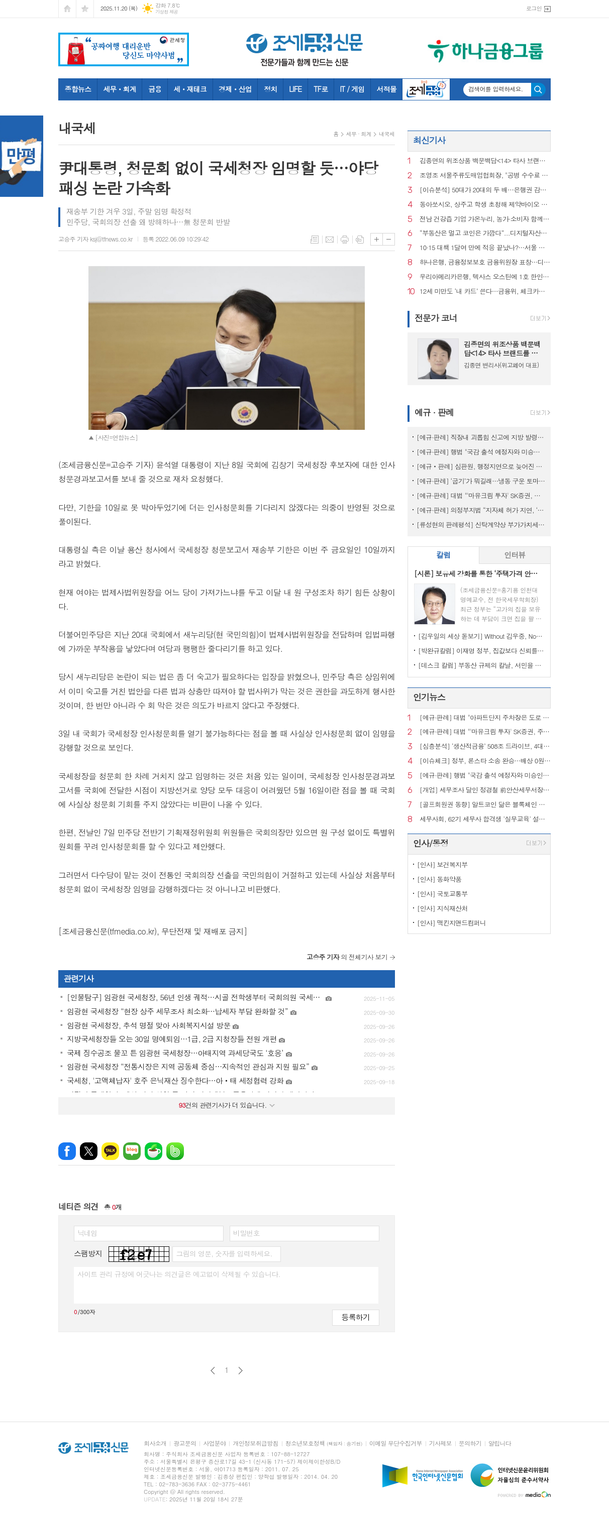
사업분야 (214, 1443)
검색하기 (538, 89)
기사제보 (440, 1443)
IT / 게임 (352, 89)
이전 (213, 1370)
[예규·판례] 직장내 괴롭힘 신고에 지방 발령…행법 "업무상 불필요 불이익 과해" (481, 437)
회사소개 (155, 1443)
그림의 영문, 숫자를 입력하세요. (224, 1253)
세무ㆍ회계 (119, 89)
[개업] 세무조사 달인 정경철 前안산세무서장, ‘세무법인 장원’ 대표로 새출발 (485, 790)
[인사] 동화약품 (439, 879)
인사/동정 (430, 843)
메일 (330, 240)
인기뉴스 (429, 697)
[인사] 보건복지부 (442, 864)
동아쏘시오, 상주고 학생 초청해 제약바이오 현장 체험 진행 (485, 204)
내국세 (386, 134)
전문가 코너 (436, 318)
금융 (154, 89)
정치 (270, 89)
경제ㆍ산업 (235, 89)
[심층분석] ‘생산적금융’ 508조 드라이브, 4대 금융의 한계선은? (485, 746)
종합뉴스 (78, 89)
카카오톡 (110, 1151)
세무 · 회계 (358, 134)
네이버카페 (153, 1151)
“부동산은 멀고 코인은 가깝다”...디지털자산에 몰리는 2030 (485, 233)
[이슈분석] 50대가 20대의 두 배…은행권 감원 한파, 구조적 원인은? (485, 190)
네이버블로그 (132, 1151)
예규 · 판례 (434, 412)
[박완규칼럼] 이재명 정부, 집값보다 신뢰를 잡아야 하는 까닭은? (481, 650)
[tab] (443, 555)
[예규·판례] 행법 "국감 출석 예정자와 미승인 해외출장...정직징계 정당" (481, 451)
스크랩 (360, 240)
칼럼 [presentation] (443, 554)
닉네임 (87, 1232)
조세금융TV (426, 89)
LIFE (295, 89)
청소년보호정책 (323, 1443)
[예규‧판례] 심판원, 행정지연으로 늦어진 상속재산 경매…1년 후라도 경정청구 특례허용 (481, 466)
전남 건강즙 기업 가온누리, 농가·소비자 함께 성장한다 (485, 219)
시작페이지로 (67, 9)
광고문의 (184, 1443)
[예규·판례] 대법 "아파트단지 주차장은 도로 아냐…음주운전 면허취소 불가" (485, 718)
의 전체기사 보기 (347, 957)
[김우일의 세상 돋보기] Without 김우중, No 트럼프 (481, 636)
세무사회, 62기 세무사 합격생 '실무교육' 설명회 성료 (485, 819)
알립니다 (499, 1443)
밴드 (175, 1151)
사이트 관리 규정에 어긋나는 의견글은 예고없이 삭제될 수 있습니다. (178, 1273)
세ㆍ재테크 (190, 89)
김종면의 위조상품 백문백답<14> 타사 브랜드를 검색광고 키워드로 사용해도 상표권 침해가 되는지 (485, 161)
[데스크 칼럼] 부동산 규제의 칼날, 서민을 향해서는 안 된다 (481, 665)
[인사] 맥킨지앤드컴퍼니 (451, 922)
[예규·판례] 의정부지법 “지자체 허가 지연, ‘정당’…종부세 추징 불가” (481, 510)
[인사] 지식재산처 (442, 908)
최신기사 (429, 140)
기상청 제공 (166, 12)
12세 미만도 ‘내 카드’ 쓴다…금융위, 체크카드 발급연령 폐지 (485, 291)
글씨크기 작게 (388, 239)
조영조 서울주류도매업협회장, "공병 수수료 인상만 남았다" (485, 175)
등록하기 (356, 1317)
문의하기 (470, 1443)
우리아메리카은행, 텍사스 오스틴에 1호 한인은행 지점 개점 (485, 277)
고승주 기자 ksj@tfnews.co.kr (95, 239)
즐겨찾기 (84, 9)
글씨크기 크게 (376, 239)
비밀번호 (246, 1232)
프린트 (345, 240)
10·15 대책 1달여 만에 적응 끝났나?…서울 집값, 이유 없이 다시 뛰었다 (485, 248)
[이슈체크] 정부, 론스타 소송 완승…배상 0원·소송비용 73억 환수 (485, 761)
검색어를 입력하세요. (495, 89)
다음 (240, 1370)
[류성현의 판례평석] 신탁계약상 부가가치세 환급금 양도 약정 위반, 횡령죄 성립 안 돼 (481, 524)
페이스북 (67, 1151)
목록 (315, 240)
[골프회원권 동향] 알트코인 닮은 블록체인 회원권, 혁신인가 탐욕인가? (485, 804)
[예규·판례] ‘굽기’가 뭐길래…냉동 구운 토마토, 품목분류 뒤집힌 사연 (481, 481)
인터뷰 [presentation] (514, 554)
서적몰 (386, 89)
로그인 (534, 8)
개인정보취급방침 (255, 1443)
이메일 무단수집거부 (395, 1443)
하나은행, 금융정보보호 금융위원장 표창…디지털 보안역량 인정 (485, 262)
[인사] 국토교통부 (442, 893)
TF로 (321, 89)
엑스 (88, 1151)
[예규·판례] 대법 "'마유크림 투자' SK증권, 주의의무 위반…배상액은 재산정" (481, 495)
